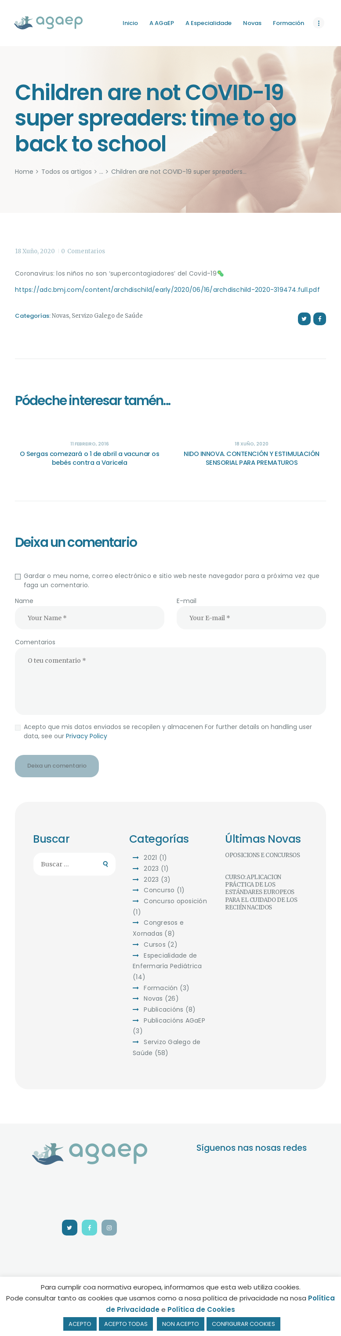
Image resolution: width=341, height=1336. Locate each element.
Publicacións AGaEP (174, 1020)
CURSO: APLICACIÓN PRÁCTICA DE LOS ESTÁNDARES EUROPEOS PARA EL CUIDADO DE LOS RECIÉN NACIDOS (261, 892)
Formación (161, 988)
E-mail (186, 600)
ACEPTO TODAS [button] (126, 1324)
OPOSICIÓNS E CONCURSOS (262, 855)
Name (24, 600)
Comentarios (35, 642)
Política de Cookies (201, 1309)
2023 (151, 868)
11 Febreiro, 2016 (89, 444)
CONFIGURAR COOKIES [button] (243, 1324)
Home (24, 172)
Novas (60, 316)
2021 (150, 857)
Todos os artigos (66, 171)
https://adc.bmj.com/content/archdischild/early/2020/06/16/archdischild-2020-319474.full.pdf (167, 289)
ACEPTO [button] (80, 1324)
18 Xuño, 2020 (35, 251)
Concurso (159, 890)
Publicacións (163, 1009)
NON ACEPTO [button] (180, 1324)
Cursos (155, 944)
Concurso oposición (175, 901)
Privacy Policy (86, 736)
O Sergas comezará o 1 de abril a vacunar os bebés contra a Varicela (90, 458)
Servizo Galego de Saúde (107, 316)
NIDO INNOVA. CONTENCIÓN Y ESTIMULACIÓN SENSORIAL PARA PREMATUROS (251, 458)
